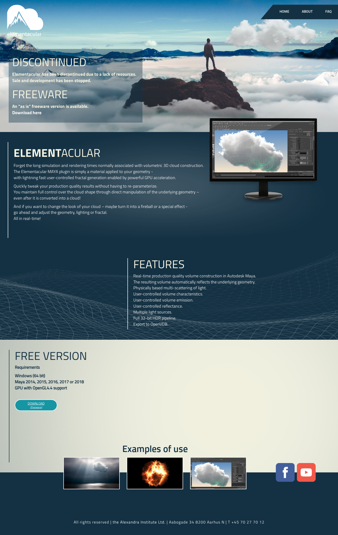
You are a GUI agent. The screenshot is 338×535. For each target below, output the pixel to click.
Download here (27, 112)
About (307, 12)
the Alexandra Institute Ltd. (139, 522)
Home (284, 12)
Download (36, 405)
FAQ (328, 12)
